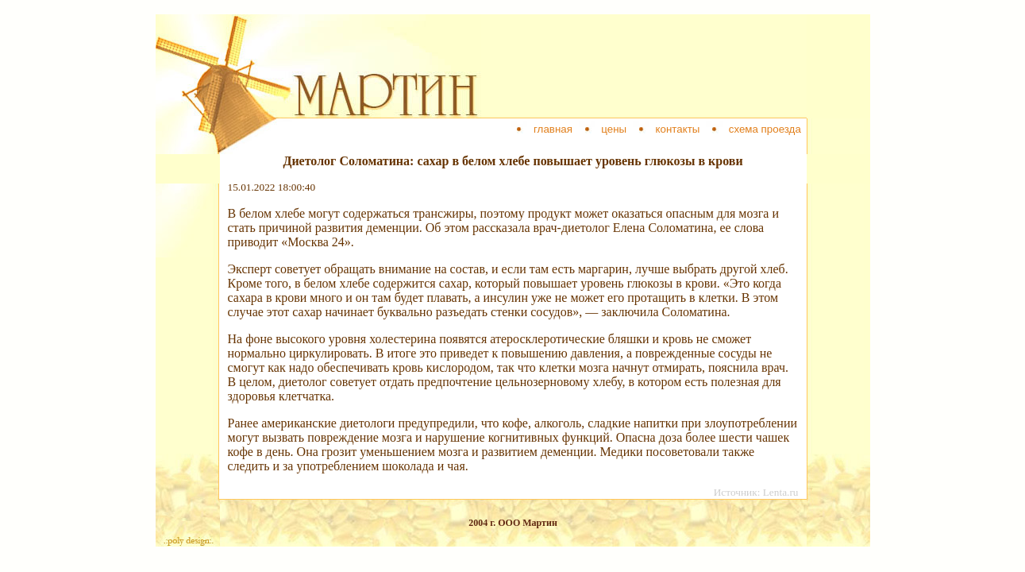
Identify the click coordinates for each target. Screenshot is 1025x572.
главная (552, 129)
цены (614, 129)
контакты (678, 129)
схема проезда (764, 129)
